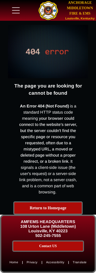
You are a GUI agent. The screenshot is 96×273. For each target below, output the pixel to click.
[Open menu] (16, 10)
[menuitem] (14, 262)
